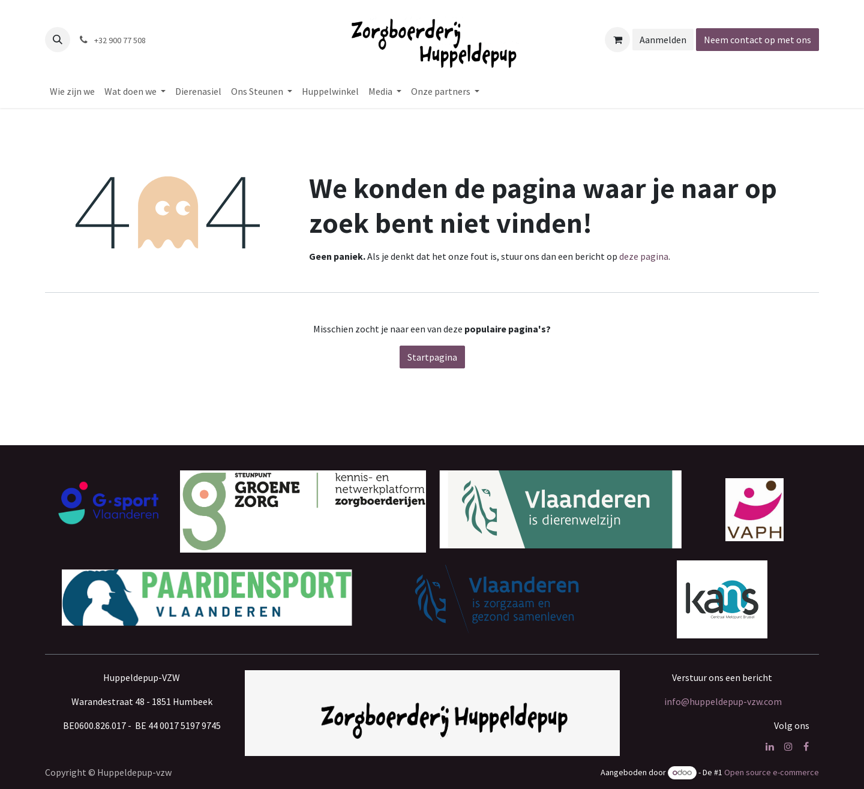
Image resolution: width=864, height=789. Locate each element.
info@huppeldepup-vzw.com (723, 701)
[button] (57, 39)
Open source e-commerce (771, 772)
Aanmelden (663, 40)
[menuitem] (72, 91)
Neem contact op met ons (757, 40)
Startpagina (432, 357)
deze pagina (643, 256)
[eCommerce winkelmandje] (617, 39)
